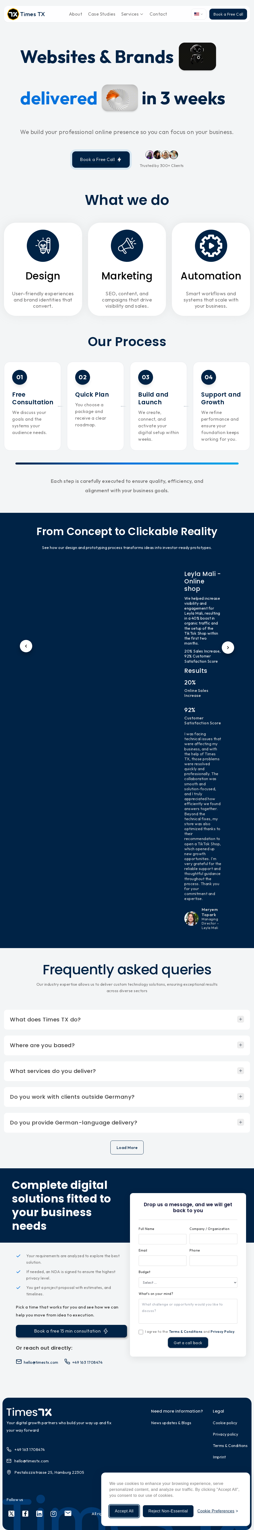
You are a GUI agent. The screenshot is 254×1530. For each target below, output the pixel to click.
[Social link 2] (25, 1514)
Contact (158, 14)
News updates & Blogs (171, 1422)
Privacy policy (225, 1434)
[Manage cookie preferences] (217, 1511)
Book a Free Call (228, 14)
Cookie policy (225, 1422)
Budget (144, 1272)
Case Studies (101, 14)
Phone (195, 1250)
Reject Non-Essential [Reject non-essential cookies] (168, 1511)
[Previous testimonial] (26, 646)
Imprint (219, 1456)
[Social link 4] (53, 1514)
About (75, 14)
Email (143, 1250)
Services (132, 14)
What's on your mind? (156, 1294)
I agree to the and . (190, 1331)
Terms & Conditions (186, 1331)
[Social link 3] (39, 1514)
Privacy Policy (222, 1331)
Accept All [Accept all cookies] (124, 1511)
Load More (127, 1147)
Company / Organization (209, 1229)
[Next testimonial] (228, 647)
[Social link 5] (68, 1514)
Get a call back (188, 1342)
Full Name (147, 1229)
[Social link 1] (11, 1514)
